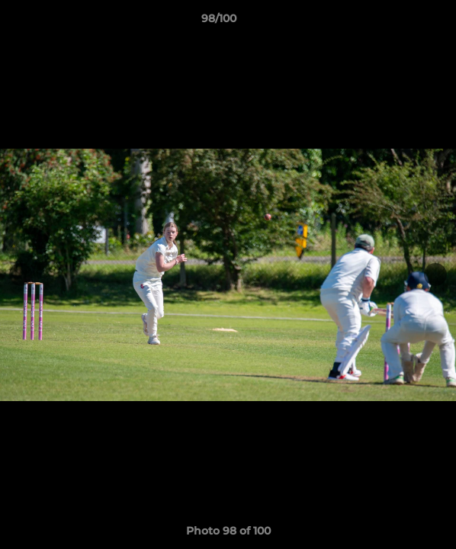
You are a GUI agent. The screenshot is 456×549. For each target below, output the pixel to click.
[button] (401, 22)
